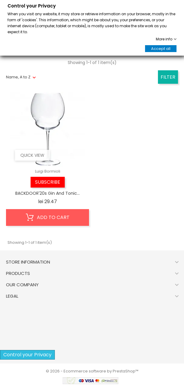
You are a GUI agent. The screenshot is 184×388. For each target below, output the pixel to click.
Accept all (161, 48)
